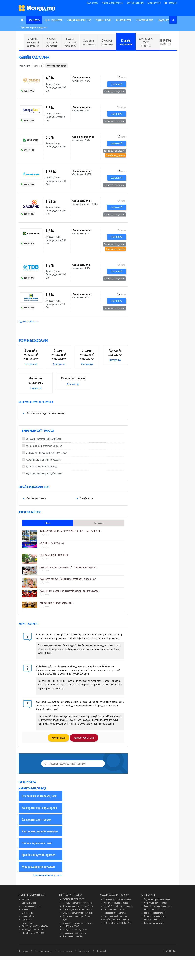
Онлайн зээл (86, 502)
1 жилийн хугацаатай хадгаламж (33, 42)
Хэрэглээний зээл (144, 20)
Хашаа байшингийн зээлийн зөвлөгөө (118, 909)
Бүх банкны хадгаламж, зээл (39, 800)
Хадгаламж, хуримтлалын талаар (157, 903)
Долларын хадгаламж (107, 42)
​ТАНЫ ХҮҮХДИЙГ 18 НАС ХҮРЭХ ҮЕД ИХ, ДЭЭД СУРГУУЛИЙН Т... (71, 534)
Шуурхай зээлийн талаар (153, 923)
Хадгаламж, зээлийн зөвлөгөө (40, 835)
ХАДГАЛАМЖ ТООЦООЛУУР (74, 903)
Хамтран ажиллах (135, 2)
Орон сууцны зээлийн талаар (155, 906)
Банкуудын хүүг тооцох (36, 823)
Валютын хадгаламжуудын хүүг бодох (78, 909)
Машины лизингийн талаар (155, 913)
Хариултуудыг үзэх (84, 742)
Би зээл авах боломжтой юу (73, 940)
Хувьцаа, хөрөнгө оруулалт (34, 27)
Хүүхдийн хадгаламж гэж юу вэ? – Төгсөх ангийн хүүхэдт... (69, 570)
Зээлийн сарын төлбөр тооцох (74, 936)
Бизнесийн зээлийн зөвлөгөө (114, 916)
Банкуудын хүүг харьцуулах (39, 811)
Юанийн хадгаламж (126, 42)
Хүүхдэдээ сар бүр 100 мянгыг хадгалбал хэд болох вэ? (68, 582)
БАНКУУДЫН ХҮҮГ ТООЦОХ (146, 42)
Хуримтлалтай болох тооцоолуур (42, 470)
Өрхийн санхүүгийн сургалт (39, 858)
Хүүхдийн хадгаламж (88, 42)
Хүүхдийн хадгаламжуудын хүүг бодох (78, 916)
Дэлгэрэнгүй (115, 84)
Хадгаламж (34, 20)
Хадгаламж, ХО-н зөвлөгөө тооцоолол (44, 449)
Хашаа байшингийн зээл (79, 20)
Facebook (171, 2)
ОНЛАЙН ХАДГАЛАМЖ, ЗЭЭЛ (33, 936)
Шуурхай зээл (164, 20)
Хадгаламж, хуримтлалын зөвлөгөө (117, 903)
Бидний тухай (154, 2)
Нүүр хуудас (92, 2)
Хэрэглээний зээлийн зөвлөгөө (115, 919)
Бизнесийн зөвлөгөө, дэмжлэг (47, 879)
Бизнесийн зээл (123, 20)
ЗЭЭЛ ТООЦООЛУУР (71, 930)
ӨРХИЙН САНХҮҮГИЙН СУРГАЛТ (116, 923)
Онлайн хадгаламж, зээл (37, 847)
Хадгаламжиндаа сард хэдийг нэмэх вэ (44, 477)
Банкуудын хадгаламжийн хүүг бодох (43, 442)
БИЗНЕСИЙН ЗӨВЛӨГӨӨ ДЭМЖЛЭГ (117, 926)
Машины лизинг (103, 20)
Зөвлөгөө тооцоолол (114, 91)
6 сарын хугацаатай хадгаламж (51, 42)
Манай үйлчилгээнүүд (112, 2)
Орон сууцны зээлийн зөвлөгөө (115, 906)
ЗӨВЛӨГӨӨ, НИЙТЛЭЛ (165, 42)
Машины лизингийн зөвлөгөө (115, 913)
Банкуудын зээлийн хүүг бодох (75, 933)
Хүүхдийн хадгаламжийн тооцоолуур (44, 463)
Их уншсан (99, 526)
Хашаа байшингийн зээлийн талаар (158, 909)
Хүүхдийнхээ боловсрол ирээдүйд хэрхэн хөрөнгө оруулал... (70, 594)
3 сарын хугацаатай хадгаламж (70, 42)
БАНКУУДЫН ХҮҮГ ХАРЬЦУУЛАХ (35, 930)
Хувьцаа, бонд (27, 926)
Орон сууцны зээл (53, 20)
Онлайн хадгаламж (115, 156)
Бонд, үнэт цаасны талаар (154, 926)
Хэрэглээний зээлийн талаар (154, 919)
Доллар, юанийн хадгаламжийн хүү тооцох (46, 456)
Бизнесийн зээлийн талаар (154, 916)
